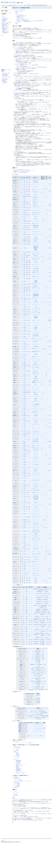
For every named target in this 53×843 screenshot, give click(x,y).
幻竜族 (25, 320)
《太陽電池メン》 (35, 470)
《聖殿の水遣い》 (18, 761)
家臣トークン (16, 371)
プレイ (20, 815)
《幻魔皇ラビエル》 (36, 392)
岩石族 (37, 163)
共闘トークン (16, 376)
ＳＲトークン (16, 568)
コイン (24, 31)
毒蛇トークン (16, 290)
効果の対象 (24, 105)
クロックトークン (16, 386)
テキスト (33, 94)
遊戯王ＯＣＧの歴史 (5, 23)
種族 (23, 90)
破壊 (24, 52)
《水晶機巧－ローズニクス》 (35, 381)
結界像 (3, 80)
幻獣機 (40, 100)
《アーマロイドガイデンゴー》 (6, 76)
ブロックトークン (16, 260)
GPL (19, 841)
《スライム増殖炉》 (36, 439)
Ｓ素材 (36, 661)
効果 (48, 43)
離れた (43, 712)
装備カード (33, 111)
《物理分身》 (36, 580)
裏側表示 (17, 35)
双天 (49, 317)
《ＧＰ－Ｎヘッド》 (36, 192)
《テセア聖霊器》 (18, 762)
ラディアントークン (16, 201)
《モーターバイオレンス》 (36, 531)
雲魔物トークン (15, 380)
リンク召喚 (24, 62)
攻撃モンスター (42, 601)
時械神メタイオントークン (23, 730)
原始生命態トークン (16, 180)
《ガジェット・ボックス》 (36, 369)
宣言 (49, 106)
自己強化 (32, 44)
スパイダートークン (16, 433)
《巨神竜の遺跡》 (35, 378)
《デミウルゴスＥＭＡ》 (35, 325)
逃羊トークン (16, 488)
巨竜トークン (16, 378)
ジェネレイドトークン (21, 709)
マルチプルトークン (16, 266)
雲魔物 (50, 380)
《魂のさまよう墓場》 (35, 496)
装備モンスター (38, 595)
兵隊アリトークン (35, 130)
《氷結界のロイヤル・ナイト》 (35, 338)
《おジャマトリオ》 (36, 302)
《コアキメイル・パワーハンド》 (18, 807)
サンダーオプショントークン (22, 651)
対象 (18, 71)
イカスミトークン (16, 300)
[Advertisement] (5, 52)
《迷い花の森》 (18, 771)
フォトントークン (20, 100)
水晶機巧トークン (16, 382)
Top (1, 5)
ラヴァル (49, 534)
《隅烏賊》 (35, 300)
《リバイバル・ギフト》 (35, 274)
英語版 (4, 19)
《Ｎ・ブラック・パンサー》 (41, 104)
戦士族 (25, 223)
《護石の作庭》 (4, 82)
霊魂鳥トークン (15, 225)
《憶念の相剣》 (35, 248)
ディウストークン (43, 142)
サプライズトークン (16, 566)
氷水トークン (16, 297)
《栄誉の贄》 (36, 486)
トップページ (4, 17)
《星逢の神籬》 (18, 747)
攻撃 (32, 31)
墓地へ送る (22, 60)
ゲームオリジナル (25, 163)
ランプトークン (15, 329)
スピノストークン (16, 434)
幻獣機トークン (26, 100)
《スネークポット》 (36, 290)
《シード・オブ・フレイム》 (35, 408)
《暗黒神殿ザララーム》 (19, 770)
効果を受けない (28, 165)
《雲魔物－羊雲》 (26, 149)
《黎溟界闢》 (36, 327)
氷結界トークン (15, 498)
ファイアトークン (16, 575)
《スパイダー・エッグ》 (35, 433)
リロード (22, 5)
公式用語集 (15, 794)
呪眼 (49, 415)
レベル (20, 177)
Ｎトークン (16, 192)
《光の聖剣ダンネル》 (19, 768)
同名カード (24, 104)
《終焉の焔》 (36, 398)
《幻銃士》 (35, 240)
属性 (43, 595)
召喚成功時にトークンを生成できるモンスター (21, 171)
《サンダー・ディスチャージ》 (21, 772)
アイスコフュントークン (22, 657)
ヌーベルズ (49, 490)
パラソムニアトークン (16, 614)
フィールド (17, 31)
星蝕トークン (16, 443)
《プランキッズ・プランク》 (35, 504)
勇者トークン (16, 270)
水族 (24, 255)
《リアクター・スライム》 (36, 438)
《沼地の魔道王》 (4, 81)
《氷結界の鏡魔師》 (36, 498)
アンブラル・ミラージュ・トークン (22, 659)
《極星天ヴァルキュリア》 (36, 223)
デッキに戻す (34, 56)
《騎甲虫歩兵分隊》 (36, 295)
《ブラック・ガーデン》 (35, 334)
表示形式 (16, 34)
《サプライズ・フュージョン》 (35, 566)
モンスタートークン (8, 2)
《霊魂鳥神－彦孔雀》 (35, 225)
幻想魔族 (26, 126)
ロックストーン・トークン (22, 688)
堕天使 (50, 205)
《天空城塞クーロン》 (35, 203)
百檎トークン (16, 320)
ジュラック (49, 419)
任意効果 (35, 76)
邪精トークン (16, 612)
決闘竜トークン (16, 624)
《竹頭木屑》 (36, 506)
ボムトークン (16, 516)
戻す (26, 56)
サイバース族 (29, 124)
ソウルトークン (15, 449)
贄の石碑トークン (16, 486)
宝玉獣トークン (15, 578)
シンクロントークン (16, 314)
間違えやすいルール (6, 27)
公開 (40, 637)
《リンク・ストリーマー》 (36, 460)
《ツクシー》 (36, 454)
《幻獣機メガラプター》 (18, 777)
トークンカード (33, 117)
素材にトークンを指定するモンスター (23, 19)
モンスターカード (34, 42)
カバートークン (15, 373)
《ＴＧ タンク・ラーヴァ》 (36, 462)
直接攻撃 (37, 699)
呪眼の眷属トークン (16, 415)
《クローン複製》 (35, 559)
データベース (4, 26)
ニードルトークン (16, 485)
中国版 (4, 20)
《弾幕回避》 (18, 755)
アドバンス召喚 (34, 651)
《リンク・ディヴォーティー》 (35, 535)
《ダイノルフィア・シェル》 (35, 184)
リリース (27, 45)
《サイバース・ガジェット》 (35, 304)
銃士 (49, 240)
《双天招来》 (36, 316)
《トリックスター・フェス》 (35, 479)
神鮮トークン (16, 285)
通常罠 (26, 157)
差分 (14, 5)
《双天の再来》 (35, 317)
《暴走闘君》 (16, 787)
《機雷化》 (17, 750)
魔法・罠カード (39, 76)
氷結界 (50, 498)
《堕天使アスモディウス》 (36, 214)
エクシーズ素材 (21, 36)
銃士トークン (16, 240)
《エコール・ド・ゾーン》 (33, 712)
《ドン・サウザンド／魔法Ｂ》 (38, 735)
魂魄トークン (16, 404)
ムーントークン (15, 523)
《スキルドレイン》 (19, 87)
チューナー (49, 248)
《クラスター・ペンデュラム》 (35, 513)
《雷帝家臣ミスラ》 (36, 371)
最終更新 (28, 5)
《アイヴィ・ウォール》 (35, 336)
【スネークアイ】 (4, 78)
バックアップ (18, 5)
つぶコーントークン (16, 456)
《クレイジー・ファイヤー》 (35, 278)
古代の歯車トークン (16, 346)
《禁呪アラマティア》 (19, 766)
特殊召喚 (45, 43)
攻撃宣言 (37, 701)
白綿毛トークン (15, 425)
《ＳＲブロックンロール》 (36, 568)
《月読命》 (21, 76)
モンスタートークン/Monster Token (19, 9)
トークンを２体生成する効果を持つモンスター (21, 169)
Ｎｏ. (44, 735)
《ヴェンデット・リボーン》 (35, 551)
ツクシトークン (15, 454)
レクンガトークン (16, 331)
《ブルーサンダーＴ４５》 (36, 234)
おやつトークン (15, 365)
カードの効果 (23, 28)
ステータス (41, 587)
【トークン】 (16, 793)
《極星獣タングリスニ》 (35, 276)
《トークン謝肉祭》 (17, 785)
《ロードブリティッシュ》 (36, 266)
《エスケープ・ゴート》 (35, 488)
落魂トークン (16, 362)
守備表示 (35, 31)
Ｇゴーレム (49, 406)
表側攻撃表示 (21, 34)
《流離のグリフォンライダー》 (21, 764)
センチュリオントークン (16, 633)
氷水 (49, 297)
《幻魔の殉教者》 (35, 394)
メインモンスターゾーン (16, 32)
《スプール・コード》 (35, 436)
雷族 (24, 371)
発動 (49, 76)
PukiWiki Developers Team (13, 841)
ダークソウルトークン (16, 635)
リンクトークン (15, 536)
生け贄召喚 (19, 131)
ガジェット (49, 304)
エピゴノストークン (16, 356)
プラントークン (15, 506)
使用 (28, 58)
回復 (39, 612)
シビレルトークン (16, 410)
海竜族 (18, 126)
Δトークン (16, 216)
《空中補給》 (36, 281)
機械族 (25, 186)
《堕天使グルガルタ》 (35, 205)
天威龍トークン (16, 597)
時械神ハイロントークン (23, 728)
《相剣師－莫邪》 (35, 246)
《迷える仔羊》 (35, 400)
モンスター (32, 28)
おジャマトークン (16, 302)
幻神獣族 (36, 126)
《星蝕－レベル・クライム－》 (35, 443)
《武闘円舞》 (36, 582)
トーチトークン (15, 472)
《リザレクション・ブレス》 (20, 773)
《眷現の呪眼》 (35, 415)
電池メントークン (16, 470)
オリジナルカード (27, 156)
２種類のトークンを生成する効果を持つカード (21, 172)
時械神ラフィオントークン (23, 731)
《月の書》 (17, 76)
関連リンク (17, 22)
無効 (26, 87)
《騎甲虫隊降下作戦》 (35, 294)
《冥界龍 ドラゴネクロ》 (35, 573)
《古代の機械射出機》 (35, 346)
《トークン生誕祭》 (17, 786)
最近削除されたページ (5, 28)
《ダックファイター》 (17, 778)
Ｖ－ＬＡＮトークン (16, 500)
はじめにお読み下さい (5, 18)
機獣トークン (16, 203)
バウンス (25, 153)
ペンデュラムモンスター (40, 60)
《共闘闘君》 (36, 376)
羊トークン (16, 494)
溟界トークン (16, 327)
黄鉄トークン (16, 227)
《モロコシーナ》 (35, 456)
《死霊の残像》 (35, 218)
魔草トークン (16, 521)
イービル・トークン (16, 196)
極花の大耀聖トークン (16, 618)
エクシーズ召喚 (31, 146)
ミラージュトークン (23, 92)
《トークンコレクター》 (18, 779)
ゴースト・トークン (16, 396)
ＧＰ (49, 564)
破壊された (44, 52)
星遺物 (50, 441)
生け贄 (23, 131)
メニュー (4, 16)
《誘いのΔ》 (36, 216)
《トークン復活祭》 (17, 784)
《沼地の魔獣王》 (4, 75)
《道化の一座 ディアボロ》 (6, 73)
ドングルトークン (16, 483)
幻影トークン (16, 390)
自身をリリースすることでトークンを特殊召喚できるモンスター (24, 170)
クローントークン (17, 92)
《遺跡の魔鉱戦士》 (19, 760)
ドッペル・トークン (16, 473)
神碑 (49, 272)
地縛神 (31, 681)
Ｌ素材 (36, 679)
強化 (46, 102)
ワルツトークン (15, 582)
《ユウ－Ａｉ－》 (35, 342)
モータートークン (16, 531)
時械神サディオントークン (23, 725)
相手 (40, 610)
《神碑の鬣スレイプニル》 (36, 272)
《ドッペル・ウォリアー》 (36, 473)
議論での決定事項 (6, 32)
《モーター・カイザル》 (35, 530)
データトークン (15, 460)
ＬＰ (41, 610)
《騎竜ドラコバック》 (19, 765)
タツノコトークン (16, 450)
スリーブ (49, 118)
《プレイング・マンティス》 (35, 508)
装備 (42, 613)
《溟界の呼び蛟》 (35, 328)
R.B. (2, 71)
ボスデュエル (15, 720)
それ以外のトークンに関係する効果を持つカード (25, 21)
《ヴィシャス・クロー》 (35, 196)
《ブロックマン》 (35, 260)
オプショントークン (16, 620)
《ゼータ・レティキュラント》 (35, 298)
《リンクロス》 (35, 536)
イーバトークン (15, 298)
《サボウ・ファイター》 (35, 485)
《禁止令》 (30, 106)
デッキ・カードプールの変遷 (6, 22)
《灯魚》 (35, 329)
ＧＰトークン (16, 564)
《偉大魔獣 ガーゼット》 (28, 811)
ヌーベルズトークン (16, 490)
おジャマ (49, 302)
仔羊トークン (16, 400)
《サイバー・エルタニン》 (27, 64)
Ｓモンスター (42, 624)
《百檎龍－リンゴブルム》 (36, 320)
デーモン (49, 210)
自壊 (14, 706)
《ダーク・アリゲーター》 (36, 344)
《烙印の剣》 (36, 194)
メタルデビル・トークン (30, 704)
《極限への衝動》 (35, 449)
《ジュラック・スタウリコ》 (35, 419)
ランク (17, 803)
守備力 (38, 164)
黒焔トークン (16, 398)
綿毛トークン (22, 689)
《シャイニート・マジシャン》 (6, 72)
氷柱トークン (16, 255)
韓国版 (6, 19)
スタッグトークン (16, 429)
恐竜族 (25, 184)
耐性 (32, 165)
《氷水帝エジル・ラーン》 (36, 297)
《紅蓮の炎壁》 (35, 534)
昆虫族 (25, 262)
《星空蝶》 (17, 767)
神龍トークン (16, 182)
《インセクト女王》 (36, 350)
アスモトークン (37, 142)
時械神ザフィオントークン (23, 727)
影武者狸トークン (16, 367)
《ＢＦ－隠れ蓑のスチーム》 (35, 431)
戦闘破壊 (22, 165)
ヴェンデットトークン (16, 616)
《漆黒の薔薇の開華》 (35, 335)
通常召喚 (17, 89)
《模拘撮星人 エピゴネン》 (36, 356)
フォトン (35, 100)
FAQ (16, 23)
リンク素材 (23, 58)
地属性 (34, 163)
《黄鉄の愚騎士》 (35, 227)
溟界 (49, 327)
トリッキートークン (17, 90)
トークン (18, 64)
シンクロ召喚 (19, 62)
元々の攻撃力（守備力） (34, 92)
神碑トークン (16, 272)
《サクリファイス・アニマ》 (6, 77)
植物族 (25, 331)
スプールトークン (16, 436)
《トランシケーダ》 (36, 292)
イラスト (27, 152)
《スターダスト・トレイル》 (35, 427)
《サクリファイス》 (17, 111)
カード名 (33, 99)
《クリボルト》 (40, 149)
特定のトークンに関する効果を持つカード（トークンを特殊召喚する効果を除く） (30, 20)
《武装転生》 (36, 502)
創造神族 (39, 126)
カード (14, 42)
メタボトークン (15, 525)
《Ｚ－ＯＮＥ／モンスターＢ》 (38, 726)
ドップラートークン (16, 218)
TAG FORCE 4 (18, 157)
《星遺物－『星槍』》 (35, 441)
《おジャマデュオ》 (36, 301)
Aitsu (4, 840)
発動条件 (17, 44)
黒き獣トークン (15, 309)
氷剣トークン (16, 194)
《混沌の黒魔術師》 (32, 60)
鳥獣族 (25, 225)
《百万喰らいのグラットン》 (32, 67)
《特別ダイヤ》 (35, 186)
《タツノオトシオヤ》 (35, 450)
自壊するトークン (20, 17)
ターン (34, 689)
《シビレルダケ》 (35, 410)
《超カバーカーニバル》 (35, 373)
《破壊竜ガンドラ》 (27, 44)
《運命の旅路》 (18, 769)
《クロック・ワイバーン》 (36, 386)
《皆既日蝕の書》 (41, 78)
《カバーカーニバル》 (35, 372)
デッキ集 (3, 21)
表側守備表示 (26, 34)
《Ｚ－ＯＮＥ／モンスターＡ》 (38, 724)
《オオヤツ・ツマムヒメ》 (36, 365)
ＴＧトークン (16, 462)
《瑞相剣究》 (36, 249)
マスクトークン (29, 702)
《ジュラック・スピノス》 (36, 434)
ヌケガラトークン (16, 292)
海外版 (4, 25)
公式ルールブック (17, 795)
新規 (25, 5)
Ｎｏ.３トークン (23, 736)
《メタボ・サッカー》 (35, 525)
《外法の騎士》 (18, 763)
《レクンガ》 (36, 331)
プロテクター (28, 31)
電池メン (49, 470)
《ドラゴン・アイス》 (5, 79)
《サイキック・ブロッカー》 (37, 106)
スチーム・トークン (16, 431)
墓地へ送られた (40, 717)
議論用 (4, 31)
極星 (49, 276)
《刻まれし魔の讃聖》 (35, 464)
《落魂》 (35, 362)
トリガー (35, 593)
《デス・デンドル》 (36, 521)
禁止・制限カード (5, 24)
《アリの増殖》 (35, 262)
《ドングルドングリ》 (35, 483)
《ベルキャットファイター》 (35, 264)
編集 (10, 5)
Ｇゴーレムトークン (16, 406)
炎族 (24, 192)
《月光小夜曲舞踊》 (36, 268)
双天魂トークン (15, 317)
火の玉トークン (15, 496)
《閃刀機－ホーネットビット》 (35, 447)
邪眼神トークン (15, 412)
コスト (20, 56)
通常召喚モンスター (21, 88)
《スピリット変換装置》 (18, 73)
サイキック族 (22, 126)
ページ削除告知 (4, 29)
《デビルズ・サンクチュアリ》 (35, 527)
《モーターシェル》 (36, 529)
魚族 (24, 329)
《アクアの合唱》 (42, 102)
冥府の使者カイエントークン (18, 94)
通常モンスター (21, 82)
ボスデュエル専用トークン (21, 18)
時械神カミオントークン (23, 724)
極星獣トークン (15, 276)
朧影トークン (16, 364)
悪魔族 (25, 196)
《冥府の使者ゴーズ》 (40, 43)
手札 (24, 56)
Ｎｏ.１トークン (23, 733)
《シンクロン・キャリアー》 (35, 314)
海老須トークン (15, 197)
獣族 (24, 276)
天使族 (25, 205)
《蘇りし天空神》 (4, 74)
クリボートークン (42, 130)
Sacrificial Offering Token (16, 549)
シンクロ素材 (18, 58)
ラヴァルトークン (16, 534)
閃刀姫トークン (15, 447)
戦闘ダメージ (42, 593)
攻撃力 (35, 164)
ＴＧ (49, 462)
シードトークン (15, 408)
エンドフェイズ (37, 709)
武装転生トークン (16, 502)
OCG (26, 138)
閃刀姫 (50, 447)
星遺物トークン (15, 441)
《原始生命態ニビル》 (35, 180)
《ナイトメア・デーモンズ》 (35, 210)
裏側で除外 (22, 66)
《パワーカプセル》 (36, 557)
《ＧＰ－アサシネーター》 (36, 564)
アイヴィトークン (16, 336)
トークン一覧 (19, 14)
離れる (19, 48)
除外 (28, 48)
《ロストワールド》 (36, 417)
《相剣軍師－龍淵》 (36, 247)
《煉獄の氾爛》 (35, 354)
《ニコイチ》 (36, 532)
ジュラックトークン (16, 419)
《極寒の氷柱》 (35, 255)
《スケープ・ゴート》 (35, 494)
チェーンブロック (25, 85)
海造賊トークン (16, 599)
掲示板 (3, 30)
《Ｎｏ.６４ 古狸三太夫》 (36, 367)
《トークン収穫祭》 (17, 783)
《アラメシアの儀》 (36, 270)
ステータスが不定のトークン (22, 15)
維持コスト (34, 714)
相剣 (49, 247)
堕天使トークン (15, 205)
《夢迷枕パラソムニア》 (35, 492)
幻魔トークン (16, 392)
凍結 (12, 5)
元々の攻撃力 (44, 90)
